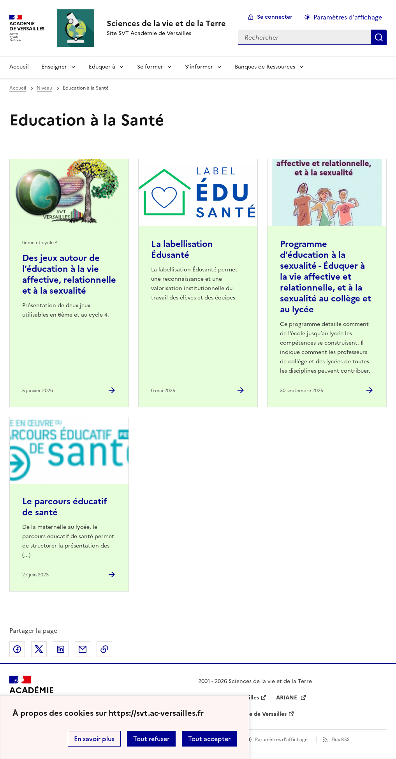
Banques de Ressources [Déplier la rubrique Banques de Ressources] (265, 67)
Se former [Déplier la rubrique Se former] (150, 67)
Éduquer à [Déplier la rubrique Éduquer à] (102, 67)
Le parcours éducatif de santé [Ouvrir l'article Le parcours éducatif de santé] (64, 507)
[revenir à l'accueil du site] (166, 23)
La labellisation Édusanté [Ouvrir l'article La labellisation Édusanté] (182, 249)
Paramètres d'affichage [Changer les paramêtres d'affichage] (347, 17)
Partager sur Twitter (39, 649)
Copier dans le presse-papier (104, 649)
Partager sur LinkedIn (61, 649)
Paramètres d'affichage (281, 739)
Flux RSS (340, 739)
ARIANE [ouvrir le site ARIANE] (287, 698)
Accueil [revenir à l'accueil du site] (19, 67)
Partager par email (82, 649)
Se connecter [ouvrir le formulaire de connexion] (274, 17)
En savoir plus (94, 738)
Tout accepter (209, 738)
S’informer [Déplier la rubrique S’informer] (199, 67)
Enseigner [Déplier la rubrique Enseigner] (54, 67)
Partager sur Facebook (17, 649)
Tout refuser (151, 738)
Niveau (44, 88)
